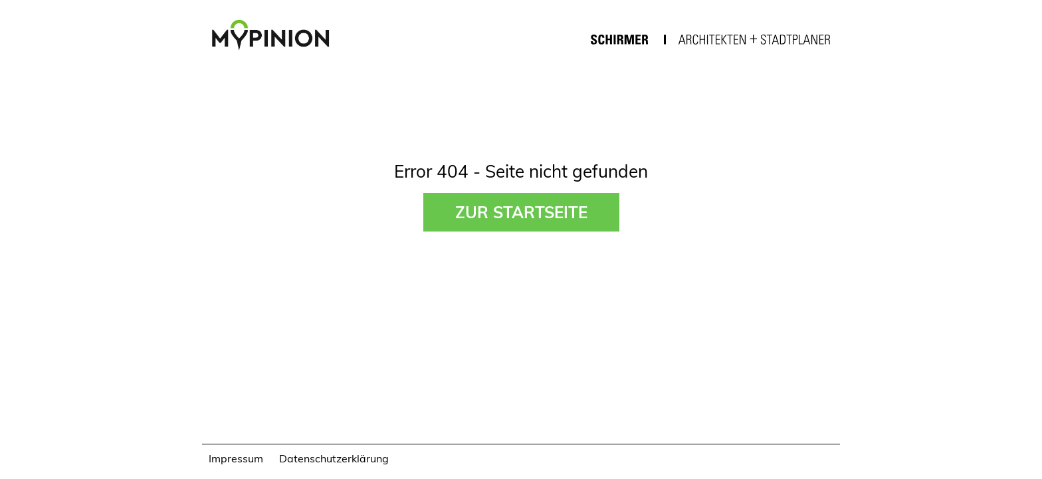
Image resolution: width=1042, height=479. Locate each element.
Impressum (236, 458)
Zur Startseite (521, 212)
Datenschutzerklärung (334, 458)
